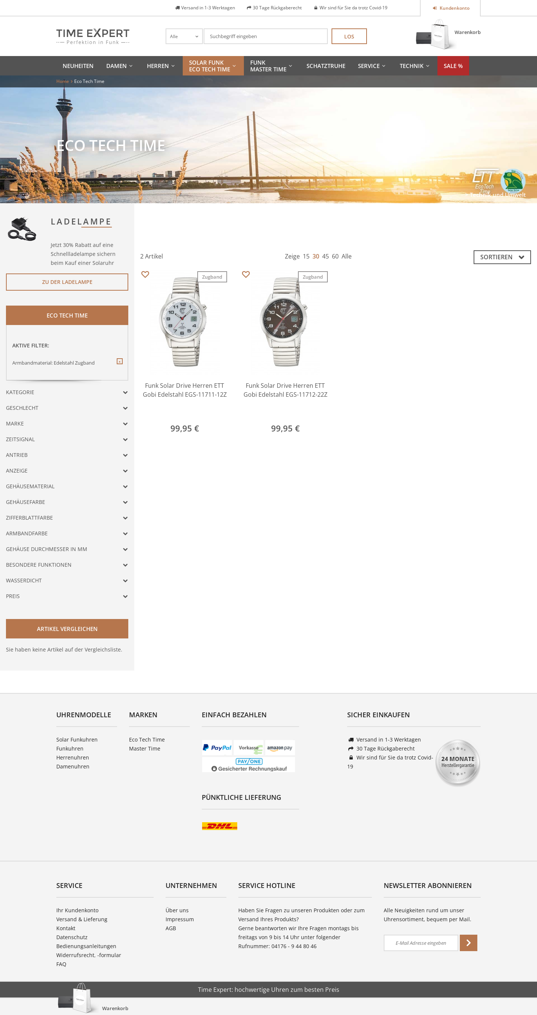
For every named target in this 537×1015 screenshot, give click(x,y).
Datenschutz (72, 937)
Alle (347, 256)
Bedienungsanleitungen (86, 946)
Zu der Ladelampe (67, 281)
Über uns (177, 910)
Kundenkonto (454, 8)
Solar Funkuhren (77, 739)
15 (306, 256)
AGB (171, 928)
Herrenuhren (72, 757)
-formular (109, 955)
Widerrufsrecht (75, 955)
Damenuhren (73, 766)
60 (335, 256)
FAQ (61, 964)
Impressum (180, 919)
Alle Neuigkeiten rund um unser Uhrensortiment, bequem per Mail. (427, 915)
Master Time (144, 748)
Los (349, 36)
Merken (145, 274)
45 (325, 256)
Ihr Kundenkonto (77, 910)
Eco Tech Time (147, 739)
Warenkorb (468, 32)
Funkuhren (70, 748)
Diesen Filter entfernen (119, 367)
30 (316, 256)
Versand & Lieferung (81, 919)
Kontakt (65, 928)
